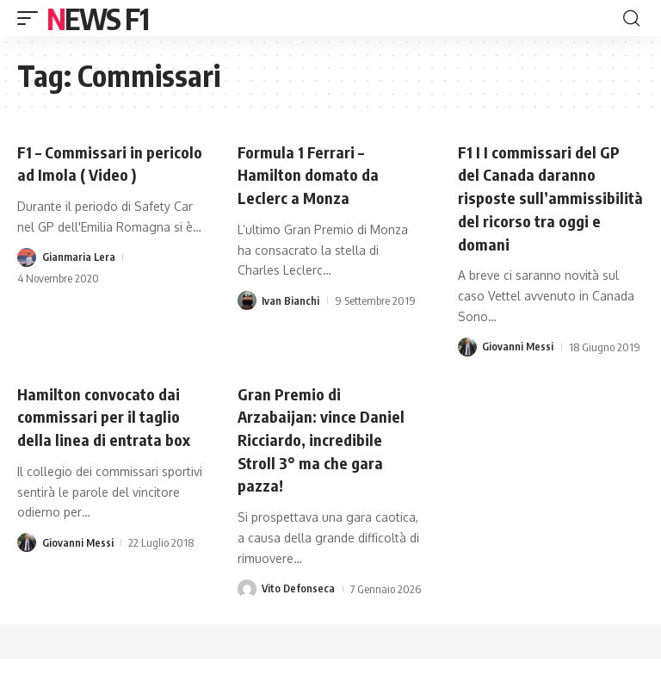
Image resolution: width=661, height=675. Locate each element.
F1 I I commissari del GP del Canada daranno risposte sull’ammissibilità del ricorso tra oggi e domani (542, 207)
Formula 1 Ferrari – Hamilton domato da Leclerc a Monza (312, 173)
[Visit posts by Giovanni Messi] (467, 365)
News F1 (97, 18)
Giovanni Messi (518, 366)
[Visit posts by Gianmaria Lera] (26, 278)
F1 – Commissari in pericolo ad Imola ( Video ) (107, 173)
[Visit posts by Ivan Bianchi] (247, 298)
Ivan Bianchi (290, 299)
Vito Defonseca (299, 605)
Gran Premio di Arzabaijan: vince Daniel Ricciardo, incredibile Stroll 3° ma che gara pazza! (328, 456)
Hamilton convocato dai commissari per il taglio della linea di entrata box (109, 434)
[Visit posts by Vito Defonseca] (247, 605)
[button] (31, 18)
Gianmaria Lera (79, 278)
